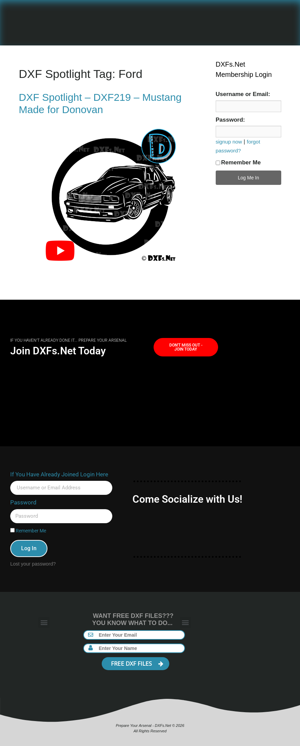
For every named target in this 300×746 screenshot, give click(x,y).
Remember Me (238, 162)
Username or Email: (243, 94)
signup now (229, 142)
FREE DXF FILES (137, 663)
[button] (43, 622)
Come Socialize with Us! (187, 499)
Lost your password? (33, 564)
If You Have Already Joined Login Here (59, 474)
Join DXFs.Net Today (58, 351)
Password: (230, 120)
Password (23, 502)
